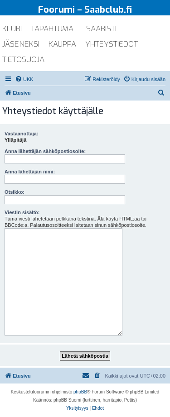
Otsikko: (14, 192)
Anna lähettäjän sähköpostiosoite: (45, 151)
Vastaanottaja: (22, 133)
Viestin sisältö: (22, 212)
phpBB (80, 391)
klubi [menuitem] (12, 29)
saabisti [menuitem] (101, 29)
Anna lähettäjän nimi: (30, 171)
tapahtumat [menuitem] (54, 29)
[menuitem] (24, 79)
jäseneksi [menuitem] (20, 44)
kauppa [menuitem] (62, 44)
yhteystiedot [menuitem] (111, 44)
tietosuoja (23, 59)
